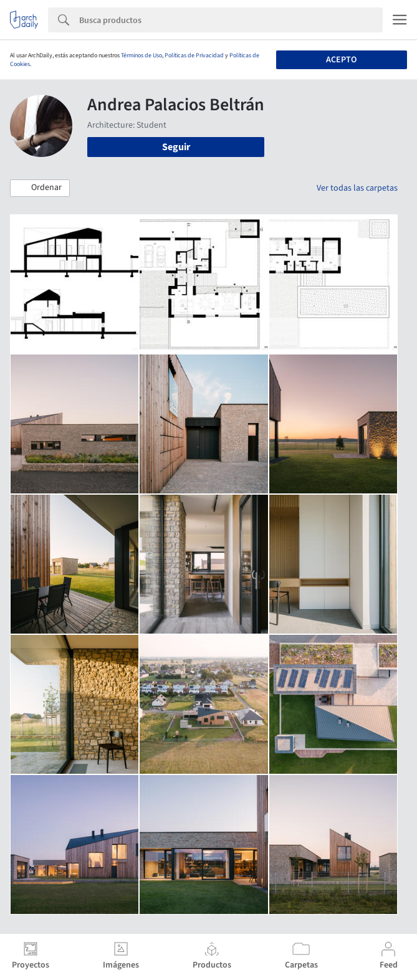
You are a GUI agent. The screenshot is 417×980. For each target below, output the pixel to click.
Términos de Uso (141, 55)
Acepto (341, 60)
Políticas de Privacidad (194, 55)
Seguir (176, 147)
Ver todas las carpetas (357, 188)
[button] (40, 188)
